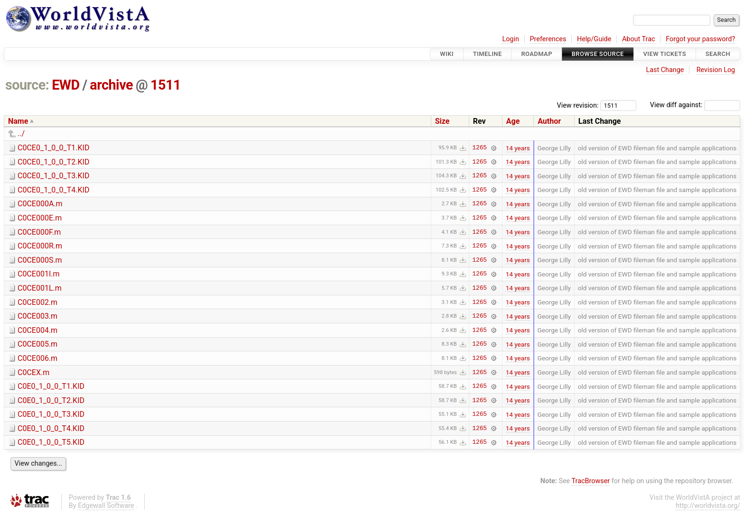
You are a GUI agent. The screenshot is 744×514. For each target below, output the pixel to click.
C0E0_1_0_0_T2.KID (51, 400)
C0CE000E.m (40, 217)
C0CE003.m (37, 316)
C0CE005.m (37, 344)
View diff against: (695, 105)
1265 (479, 148)
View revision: (578, 105)
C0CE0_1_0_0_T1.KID (53, 147)
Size (442, 121)
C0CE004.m (37, 330)
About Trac (638, 39)
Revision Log (716, 70)
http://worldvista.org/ (708, 506)
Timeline (487, 53)
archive (111, 85)
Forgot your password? (700, 39)
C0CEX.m (33, 372)
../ (21, 133)
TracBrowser (591, 481)
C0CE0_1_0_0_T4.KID (53, 189)
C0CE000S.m (40, 260)
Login (510, 39)
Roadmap (536, 53)
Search (718, 53)
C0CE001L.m (40, 288)
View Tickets (664, 53)
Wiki (447, 53)
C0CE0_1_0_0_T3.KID (53, 175)
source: (27, 85)
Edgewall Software (106, 506)
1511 (165, 85)
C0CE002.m (37, 302)
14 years (518, 148)
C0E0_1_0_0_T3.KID (51, 414)
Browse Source (598, 53)
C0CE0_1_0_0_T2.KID (53, 161)
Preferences (548, 39)
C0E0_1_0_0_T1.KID (51, 386)
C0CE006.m (37, 358)
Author (549, 121)
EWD (66, 85)
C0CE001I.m (39, 273)
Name (18, 121)
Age (513, 121)
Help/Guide (594, 39)
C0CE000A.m (40, 203)
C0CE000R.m (40, 245)
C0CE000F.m (39, 232)
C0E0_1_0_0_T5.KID (51, 442)
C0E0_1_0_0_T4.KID (51, 428)
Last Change (665, 70)
